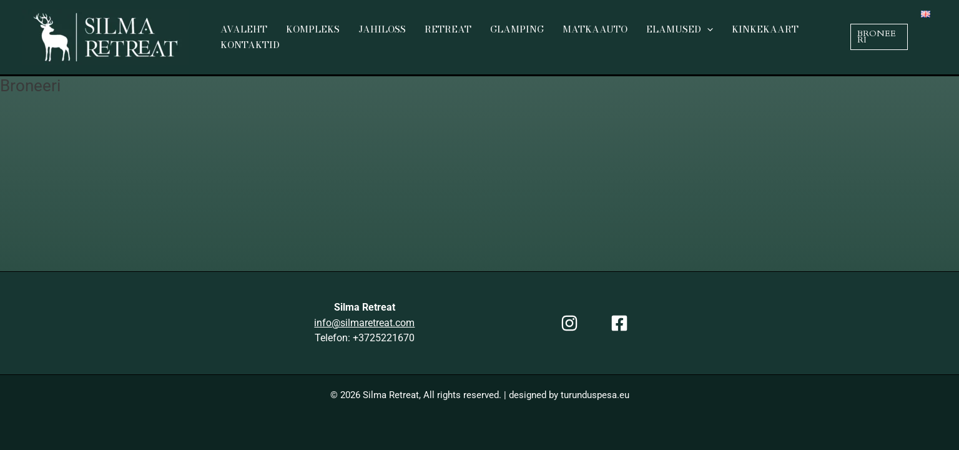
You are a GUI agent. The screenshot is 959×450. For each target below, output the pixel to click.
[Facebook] (619, 323)
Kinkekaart (765, 29)
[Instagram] (569, 323)
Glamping (517, 29)
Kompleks (313, 29)
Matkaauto (595, 29)
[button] (879, 36)
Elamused (679, 30)
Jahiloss (382, 29)
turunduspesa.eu (595, 395)
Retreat (448, 29)
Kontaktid (250, 45)
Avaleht (243, 29)
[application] (707, 30)
